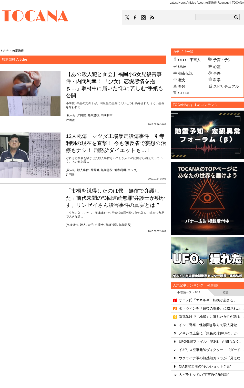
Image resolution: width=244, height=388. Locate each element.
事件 (217, 73)
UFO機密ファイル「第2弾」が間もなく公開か (211, 341)
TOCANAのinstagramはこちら (143, 17)
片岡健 (81, 115)
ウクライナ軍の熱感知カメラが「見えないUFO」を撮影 (211, 358)
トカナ (4, 50)
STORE (184, 93)
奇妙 (181, 86)
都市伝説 (185, 73)
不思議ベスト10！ (189, 292)
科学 (217, 80)
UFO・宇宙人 (189, 60)
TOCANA (35, 17)
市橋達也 (72, 225)
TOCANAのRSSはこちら (152, 17)
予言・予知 (222, 60)
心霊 (217, 67)
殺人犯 (71, 115)
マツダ (132, 170)
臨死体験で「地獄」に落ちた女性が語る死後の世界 (211, 317)
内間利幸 (106, 115)
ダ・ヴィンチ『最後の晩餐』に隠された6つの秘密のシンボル (211, 308)
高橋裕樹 (111, 225)
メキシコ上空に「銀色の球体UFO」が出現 (211, 333)
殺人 (83, 225)
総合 (226, 292)
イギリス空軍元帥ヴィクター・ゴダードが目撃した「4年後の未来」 (211, 350)
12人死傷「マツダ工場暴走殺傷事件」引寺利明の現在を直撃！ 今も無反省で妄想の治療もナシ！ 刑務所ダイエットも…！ (116, 143)
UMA (182, 67)
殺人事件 (83, 170)
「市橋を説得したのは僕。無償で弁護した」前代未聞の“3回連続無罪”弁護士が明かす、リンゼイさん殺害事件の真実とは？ (115, 198)
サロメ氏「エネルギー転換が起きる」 (208, 300)
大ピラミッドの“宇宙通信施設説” (204, 375)
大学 (90, 225)
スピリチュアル (226, 86)
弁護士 (99, 225)
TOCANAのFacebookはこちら (135, 17)
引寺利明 (120, 170)
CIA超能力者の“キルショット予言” (205, 366)
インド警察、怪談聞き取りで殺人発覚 (208, 325)
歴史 (181, 80)
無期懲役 (93, 115)
